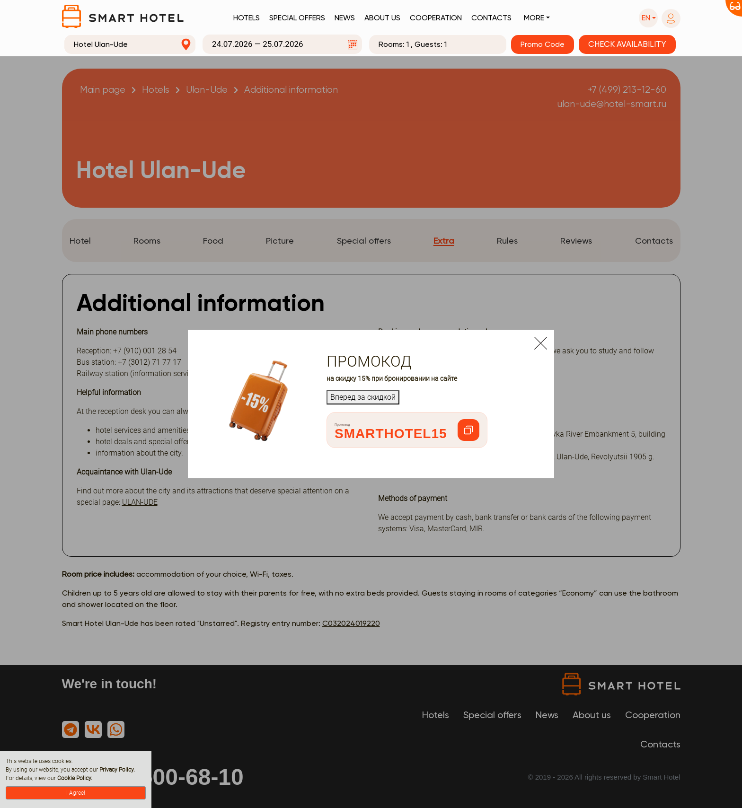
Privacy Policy (116, 769)
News (345, 17)
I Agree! (75, 793)
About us (382, 17)
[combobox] (130, 44)
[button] (648, 18)
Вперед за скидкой (363, 397)
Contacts (491, 17)
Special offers (297, 17)
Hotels (246, 17)
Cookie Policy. (74, 778)
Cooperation (436, 17)
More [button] (534, 17)
